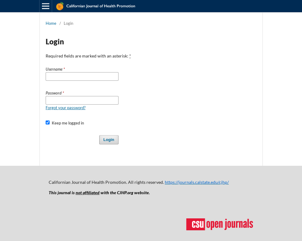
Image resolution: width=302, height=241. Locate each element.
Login (109, 139)
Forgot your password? (65, 107)
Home (51, 23)
